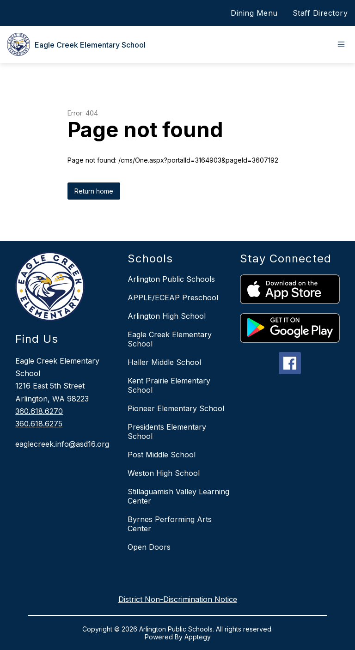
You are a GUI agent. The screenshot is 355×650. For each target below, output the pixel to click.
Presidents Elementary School (167, 431)
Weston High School (164, 473)
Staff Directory (320, 13)
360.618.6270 (39, 411)
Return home (93, 191)
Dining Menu (254, 13)
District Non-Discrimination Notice (177, 599)
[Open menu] (341, 44)
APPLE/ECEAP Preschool (173, 297)
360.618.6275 (38, 423)
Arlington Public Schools (171, 279)
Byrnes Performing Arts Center (170, 524)
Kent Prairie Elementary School (169, 385)
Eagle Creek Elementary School (170, 339)
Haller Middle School (164, 362)
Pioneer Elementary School (176, 408)
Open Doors (149, 547)
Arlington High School (167, 316)
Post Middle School (162, 454)
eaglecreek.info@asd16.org (62, 444)
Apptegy (197, 637)
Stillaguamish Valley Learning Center (178, 496)
